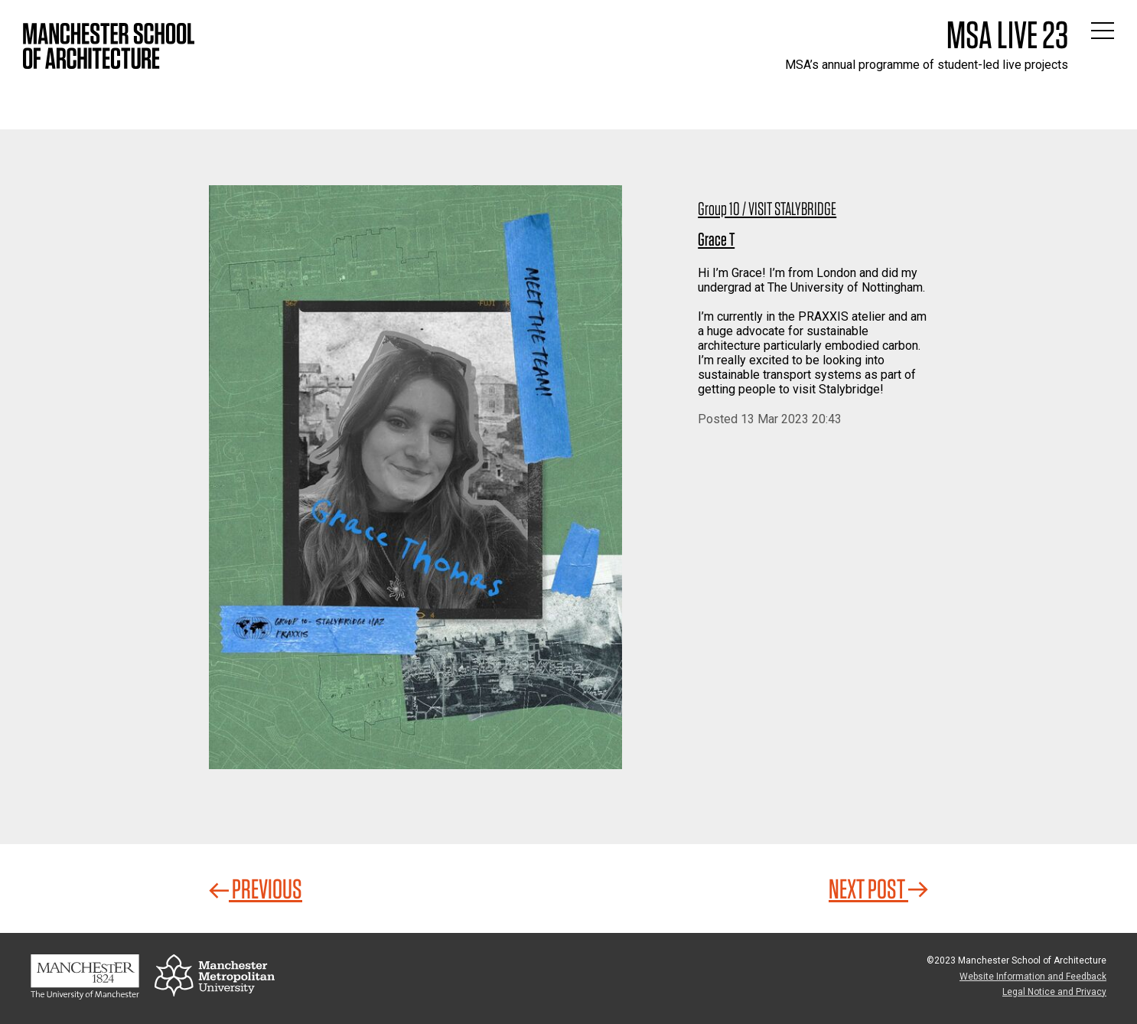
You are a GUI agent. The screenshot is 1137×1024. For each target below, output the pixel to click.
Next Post (878, 888)
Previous (255, 888)
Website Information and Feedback (1032, 976)
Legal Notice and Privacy (1054, 991)
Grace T (716, 239)
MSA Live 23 (1007, 34)
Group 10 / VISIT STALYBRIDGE (767, 208)
